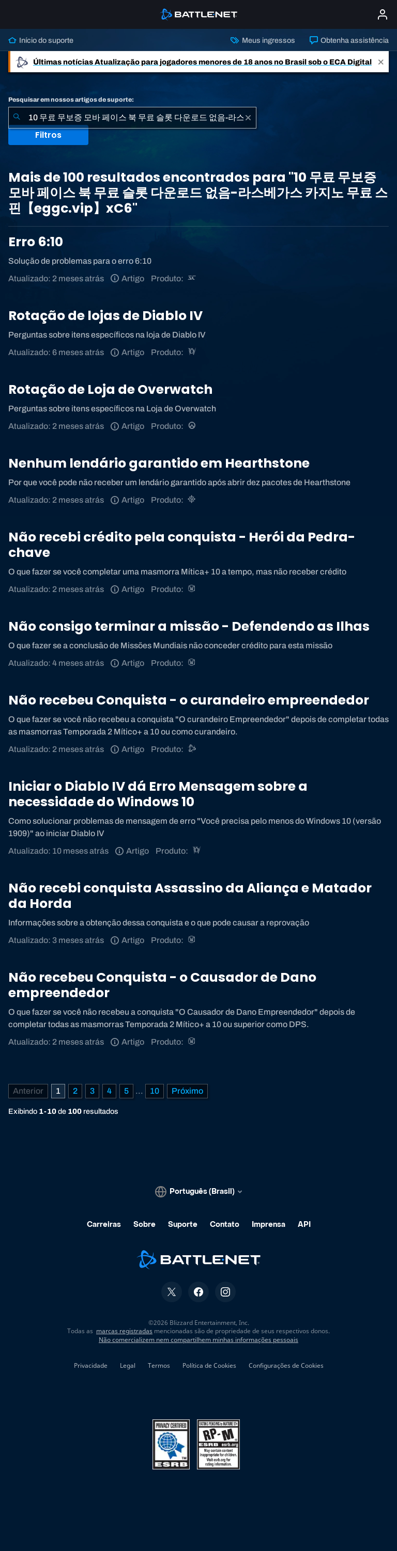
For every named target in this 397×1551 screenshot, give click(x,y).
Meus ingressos (263, 40)
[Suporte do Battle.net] (192, 749)
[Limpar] (248, 118)
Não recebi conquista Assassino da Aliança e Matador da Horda (190, 896)
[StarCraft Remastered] (192, 278)
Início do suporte (40, 40)
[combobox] (132, 118)
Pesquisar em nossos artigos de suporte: (71, 99)
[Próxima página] (187, 1091)
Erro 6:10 (35, 242)
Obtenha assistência (349, 40)
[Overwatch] (192, 426)
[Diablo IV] (192, 352)
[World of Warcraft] (192, 589)
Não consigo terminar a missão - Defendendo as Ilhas (189, 626)
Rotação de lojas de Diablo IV (105, 316)
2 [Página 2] (75, 1090)
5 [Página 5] (126, 1090)
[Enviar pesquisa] (16, 118)
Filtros (48, 135)
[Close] (381, 61)
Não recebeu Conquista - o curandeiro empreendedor (188, 700)
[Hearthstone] (192, 499)
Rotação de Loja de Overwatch (110, 389)
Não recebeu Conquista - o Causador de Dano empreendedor (162, 985)
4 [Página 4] (109, 1090)
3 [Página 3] (92, 1090)
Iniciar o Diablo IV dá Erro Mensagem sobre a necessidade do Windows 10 (158, 794)
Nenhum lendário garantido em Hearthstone (159, 463)
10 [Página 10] (154, 1090)
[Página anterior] (28, 1091)
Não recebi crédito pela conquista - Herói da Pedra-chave (181, 545)
